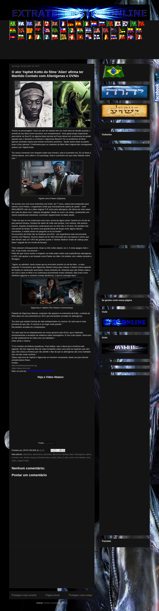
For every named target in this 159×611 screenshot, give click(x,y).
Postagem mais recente (24, 595)
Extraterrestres (43, 457)
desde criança (30, 457)
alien (72, 454)
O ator (65, 457)
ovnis (71, 457)
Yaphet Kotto (23, 461)
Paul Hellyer (80, 457)
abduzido (47, 454)
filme (60, 457)
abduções (27, 454)
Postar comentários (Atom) (55, 603)
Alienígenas (80, 454)
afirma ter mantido (60, 454)
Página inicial (53, 595)
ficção (53, 457)
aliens (88, 454)
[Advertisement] (64, 47)
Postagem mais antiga (80, 595)
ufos (88, 457)
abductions (37, 454)
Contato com (17, 457)
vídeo (14, 461)
